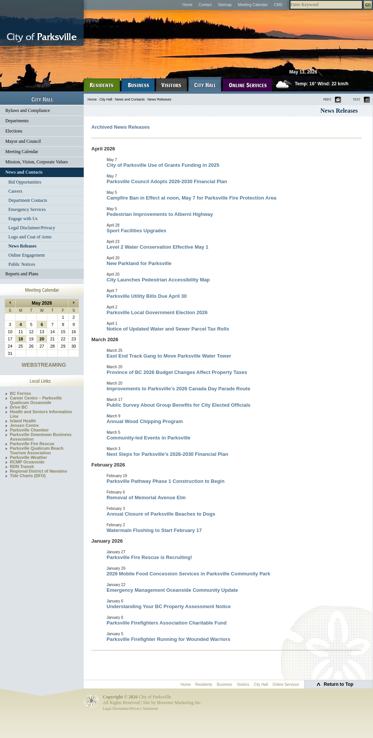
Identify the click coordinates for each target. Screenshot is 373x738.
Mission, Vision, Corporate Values (36, 162)
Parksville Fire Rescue (32, 443)
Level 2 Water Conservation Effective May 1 (158, 247)
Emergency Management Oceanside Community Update (172, 590)
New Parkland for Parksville (139, 263)
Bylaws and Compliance (27, 110)
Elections (13, 131)
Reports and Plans (21, 273)
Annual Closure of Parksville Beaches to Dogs (161, 514)
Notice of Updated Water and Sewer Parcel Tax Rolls (168, 329)
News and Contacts (24, 172)
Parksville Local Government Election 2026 (157, 312)
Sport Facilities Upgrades (136, 230)
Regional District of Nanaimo (38, 471)
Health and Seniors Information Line (41, 414)
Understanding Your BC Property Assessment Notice (169, 606)
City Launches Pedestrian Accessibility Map (158, 280)
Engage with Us (23, 218)
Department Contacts (27, 200)
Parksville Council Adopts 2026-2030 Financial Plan (167, 181)
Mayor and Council (23, 141)
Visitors (243, 684)
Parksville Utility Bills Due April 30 (147, 296)
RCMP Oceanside (27, 462)
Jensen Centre (24, 425)
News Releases (22, 246)
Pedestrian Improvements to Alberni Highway (160, 214)
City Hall (105, 99)
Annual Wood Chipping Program (145, 421)
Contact (205, 5)
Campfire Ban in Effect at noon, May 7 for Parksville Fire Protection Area (191, 198)
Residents (203, 684)
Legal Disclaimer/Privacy (31, 227)
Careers (15, 191)
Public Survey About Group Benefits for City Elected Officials (178, 405)
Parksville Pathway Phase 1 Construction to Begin (166, 481)
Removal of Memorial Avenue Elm (146, 497)
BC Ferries (20, 393)
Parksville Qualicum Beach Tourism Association (37, 450)
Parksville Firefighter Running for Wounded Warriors (168, 639)
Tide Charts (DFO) (28, 475)
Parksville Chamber (29, 430)
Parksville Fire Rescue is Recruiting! (149, 557)
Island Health (23, 421)
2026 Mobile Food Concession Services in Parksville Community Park (188, 574)
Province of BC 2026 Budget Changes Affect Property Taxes (177, 372)
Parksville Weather (28, 457)
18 (20, 339)
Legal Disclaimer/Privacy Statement (130, 708)
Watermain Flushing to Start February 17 (154, 530)
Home (187, 5)
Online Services (286, 684)
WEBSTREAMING (44, 365)
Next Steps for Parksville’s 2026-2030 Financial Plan (167, 454)
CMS (278, 5)
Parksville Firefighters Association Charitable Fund (166, 623)
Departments (17, 120)
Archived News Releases (120, 127)
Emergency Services (27, 209)
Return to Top (339, 684)
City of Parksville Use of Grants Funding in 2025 (163, 165)
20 (42, 339)
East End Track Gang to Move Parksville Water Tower (169, 356)
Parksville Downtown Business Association (41, 436)
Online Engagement (26, 255)
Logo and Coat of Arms (29, 237)
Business (225, 684)
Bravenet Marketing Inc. (179, 702)
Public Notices (21, 264)
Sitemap (225, 5)
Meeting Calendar (253, 5)
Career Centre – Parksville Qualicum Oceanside (36, 400)
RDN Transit (22, 466)
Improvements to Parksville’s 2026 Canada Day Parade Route (178, 388)
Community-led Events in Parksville (148, 438)
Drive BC (18, 407)
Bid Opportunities (24, 182)
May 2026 (42, 303)
